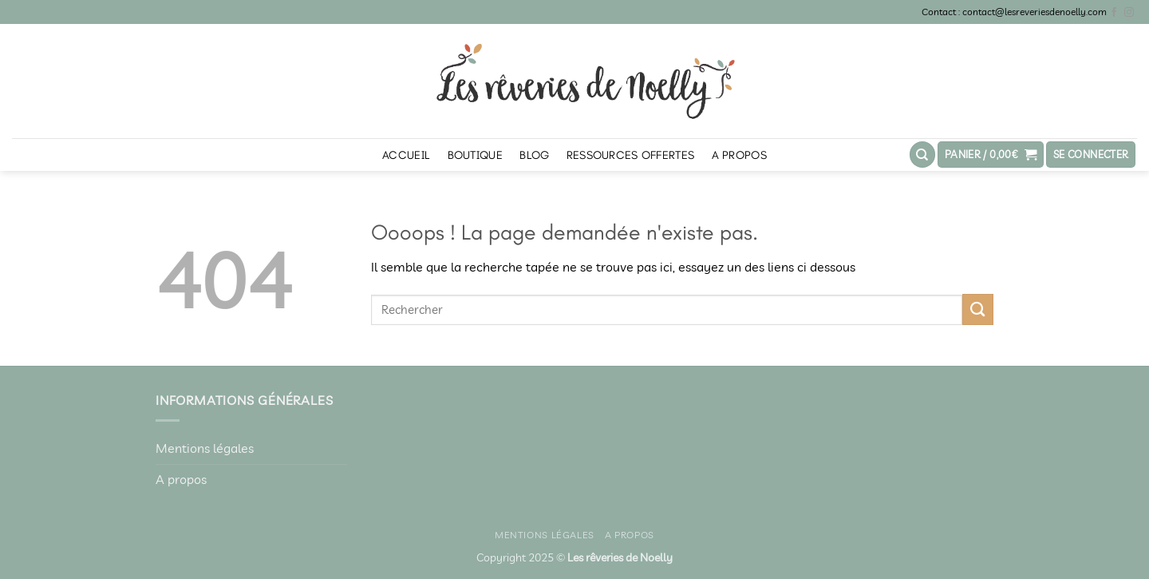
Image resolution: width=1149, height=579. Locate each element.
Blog (534, 155)
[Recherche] (922, 154)
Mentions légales (205, 448)
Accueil (406, 155)
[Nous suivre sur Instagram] (1129, 12)
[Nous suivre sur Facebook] (1114, 12)
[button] (991, 154)
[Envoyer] (977, 309)
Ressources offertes (630, 155)
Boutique (475, 155)
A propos (739, 155)
